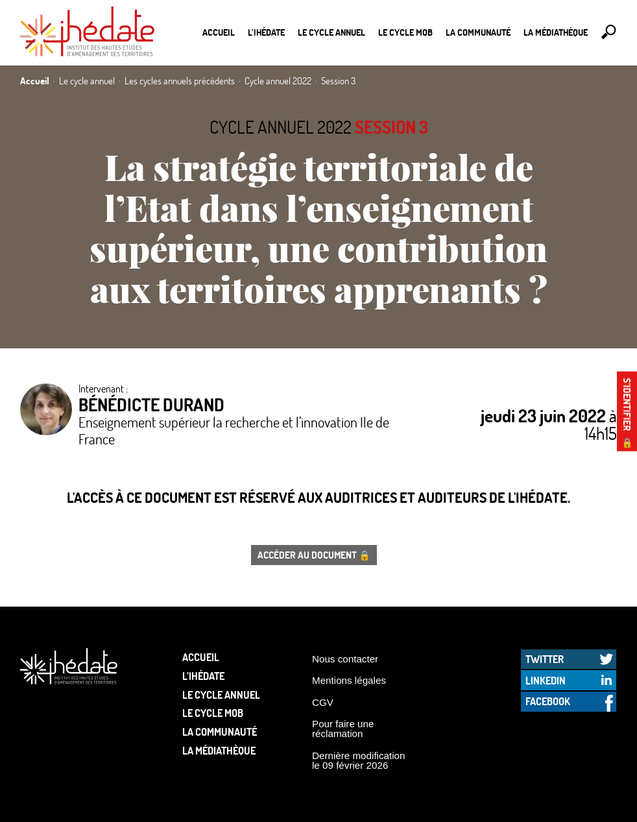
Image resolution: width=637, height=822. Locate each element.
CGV (322, 702)
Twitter (544, 659)
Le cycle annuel (331, 32)
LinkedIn (545, 680)
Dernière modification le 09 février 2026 (358, 760)
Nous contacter (345, 658)
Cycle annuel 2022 (281, 126)
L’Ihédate (266, 32)
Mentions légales (349, 680)
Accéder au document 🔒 (314, 554)
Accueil (218, 32)
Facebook (547, 701)
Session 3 (391, 126)
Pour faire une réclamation (343, 728)
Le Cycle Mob (405, 32)
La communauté (478, 32)
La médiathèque (555, 32)
